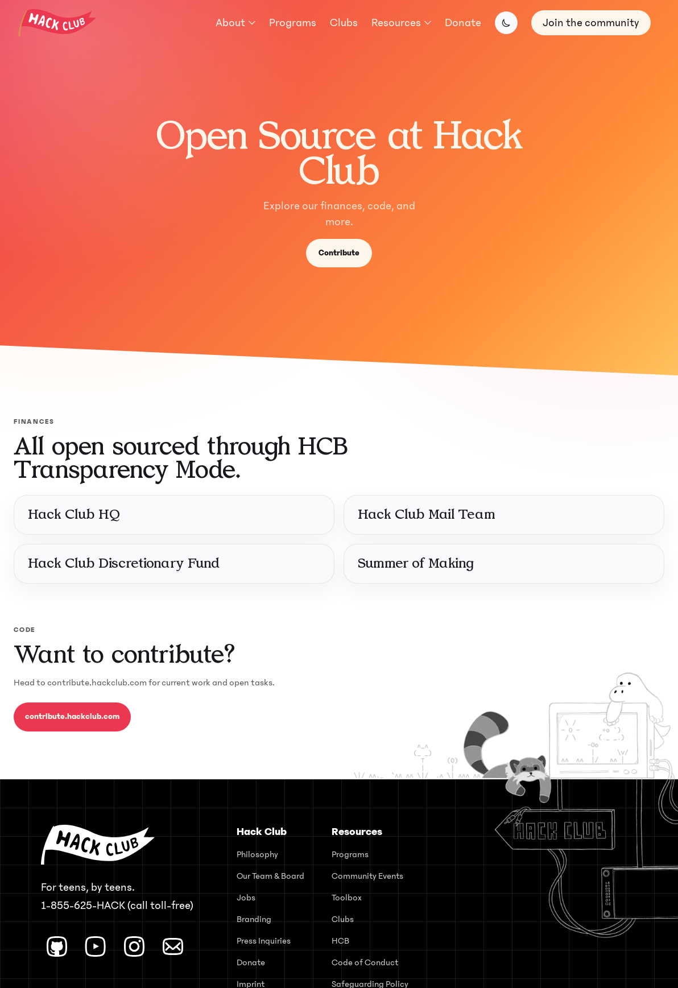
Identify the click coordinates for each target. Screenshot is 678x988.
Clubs (344, 22)
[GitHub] (57, 946)
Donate (463, 22)
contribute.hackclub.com (72, 716)
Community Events (367, 876)
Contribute (339, 253)
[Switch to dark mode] (506, 22)
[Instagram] (134, 946)
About (235, 22)
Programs (292, 22)
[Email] (173, 946)
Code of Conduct (365, 962)
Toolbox (347, 897)
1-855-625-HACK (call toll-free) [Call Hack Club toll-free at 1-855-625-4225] (117, 905)
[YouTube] (95, 946)
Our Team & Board (270, 876)
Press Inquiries (264, 941)
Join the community (591, 22)
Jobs (246, 897)
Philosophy (257, 854)
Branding (254, 919)
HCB (340, 941)
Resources (401, 22)
